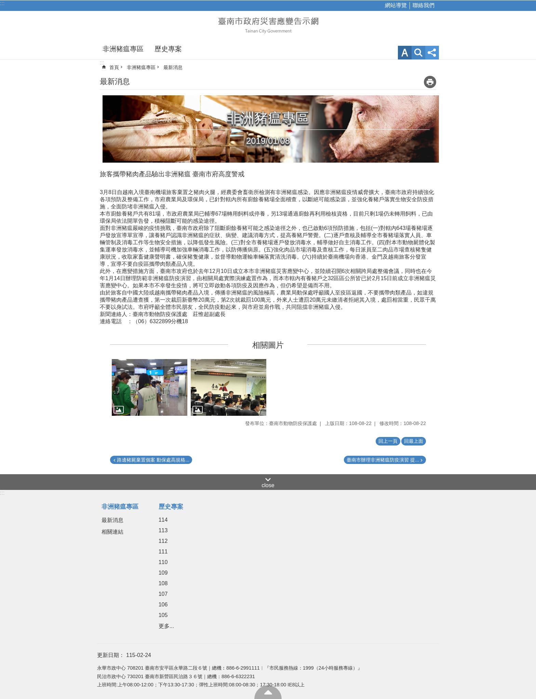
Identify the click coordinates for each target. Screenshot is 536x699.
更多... (166, 626)
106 (163, 604)
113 (163, 530)
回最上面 (268, 692)
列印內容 (430, 82)
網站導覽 (396, 5)
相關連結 (112, 532)
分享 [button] (432, 52)
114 (163, 520)
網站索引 (418, 52)
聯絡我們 (423, 5)
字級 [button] (405, 52)
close (268, 485)
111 (163, 551)
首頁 (114, 67)
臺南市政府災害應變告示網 (268, 24)
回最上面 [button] (413, 441)
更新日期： (110, 655)
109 (163, 573)
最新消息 (173, 67)
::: (2, 3)
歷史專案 (168, 49)
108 (163, 583)
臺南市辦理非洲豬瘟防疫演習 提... (383, 460)
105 (163, 615)
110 (163, 562)
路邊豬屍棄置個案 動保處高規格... (153, 460)
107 (163, 594)
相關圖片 (268, 345)
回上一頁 (388, 441)
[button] (149, 387)
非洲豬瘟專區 (123, 49)
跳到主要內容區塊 (3, 3)
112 (163, 541)
